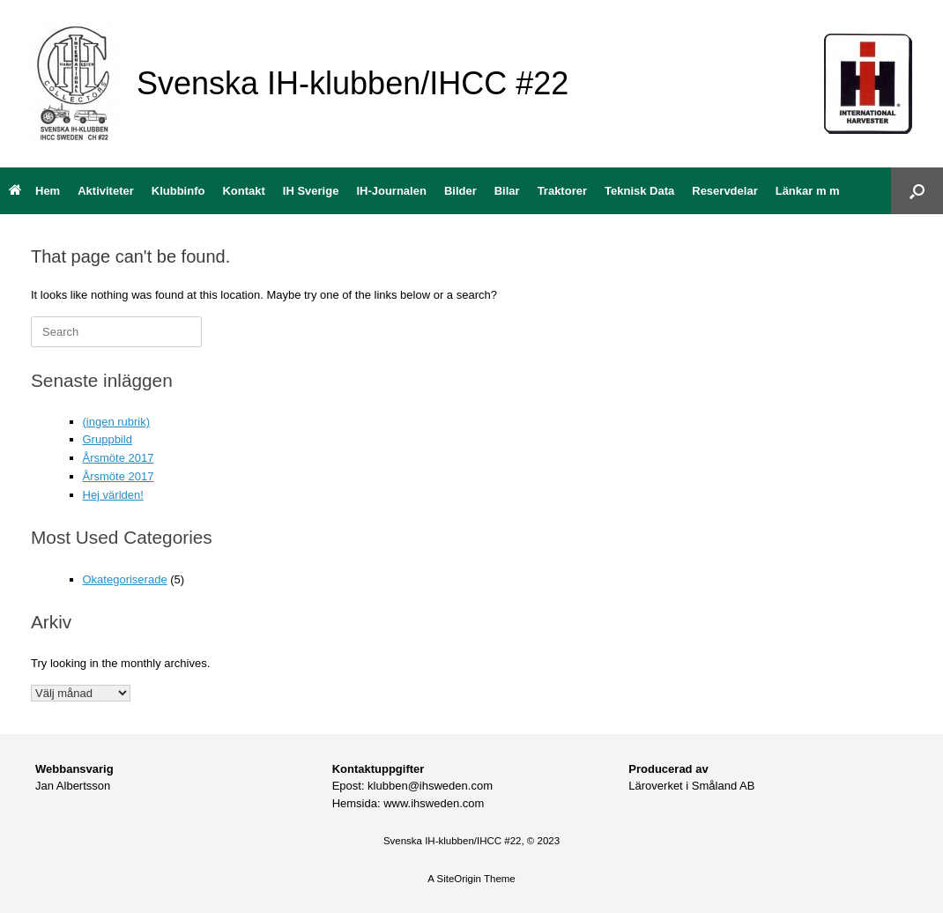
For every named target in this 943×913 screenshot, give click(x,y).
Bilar (507, 190)
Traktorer (562, 190)
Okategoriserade (125, 579)
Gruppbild (107, 439)
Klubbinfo (178, 190)
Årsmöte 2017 (118, 457)
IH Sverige (311, 190)
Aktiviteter (106, 190)
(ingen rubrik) (117, 421)
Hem (34, 190)
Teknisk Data (639, 190)
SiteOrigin (458, 878)
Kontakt (243, 190)
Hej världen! (113, 494)
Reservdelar (724, 190)
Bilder (460, 190)
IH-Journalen (391, 190)
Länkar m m (808, 190)
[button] (917, 190)
